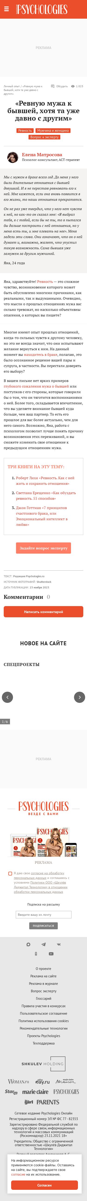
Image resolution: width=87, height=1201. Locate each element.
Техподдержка (44, 1043)
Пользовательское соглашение (43, 1013)
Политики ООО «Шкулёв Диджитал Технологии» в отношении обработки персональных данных (41, 887)
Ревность (25, 130)
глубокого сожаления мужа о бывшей (36, 386)
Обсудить (59, 86)
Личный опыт (12, 86)
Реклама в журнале (43, 983)
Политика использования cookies (44, 1021)
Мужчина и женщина (53, 130)
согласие (18, 1174)
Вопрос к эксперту (44, 137)
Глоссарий (43, 998)
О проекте (43, 968)
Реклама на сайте (43, 976)
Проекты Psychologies (43, 1036)
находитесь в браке (40, 354)
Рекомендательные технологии (44, 1028)
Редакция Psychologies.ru (28, 576)
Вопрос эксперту (43, 991)
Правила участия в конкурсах (44, 1006)
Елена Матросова (42, 154)
